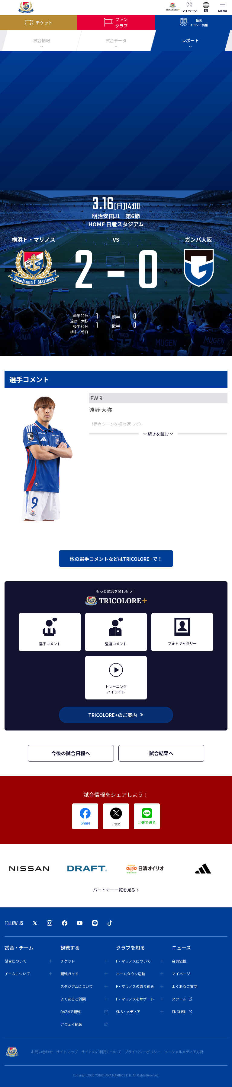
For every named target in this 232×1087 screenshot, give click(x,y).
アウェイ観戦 (84, 1024)
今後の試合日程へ (70, 753)
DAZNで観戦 (84, 1011)
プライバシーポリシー (142, 1051)
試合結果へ (161, 753)
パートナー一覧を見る (116, 890)
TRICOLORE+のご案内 (116, 714)
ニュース (181, 947)
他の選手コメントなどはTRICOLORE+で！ (116, 558)
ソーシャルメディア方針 (184, 1051)
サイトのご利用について (101, 1051)
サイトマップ (67, 1051)
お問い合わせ (42, 1051)
